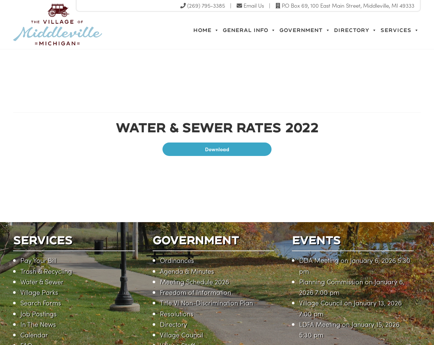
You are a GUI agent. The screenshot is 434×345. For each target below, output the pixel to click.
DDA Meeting (319, 260)
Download (217, 149)
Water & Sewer (42, 281)
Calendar (34, 334)
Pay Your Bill (38, 260)
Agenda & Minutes (187, 271)
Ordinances (177, 260)
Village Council (181, 334)
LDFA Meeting (319, 324)
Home (206, 30)
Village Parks (39, 292)
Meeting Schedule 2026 (194, 281)
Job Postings (38, 313)
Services (400, 30)
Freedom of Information (195, 292)
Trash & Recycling (46, 271)
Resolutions (176, 313)
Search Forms (40, 302)
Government (305, 30)
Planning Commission (331, 281)
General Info (249, 30)
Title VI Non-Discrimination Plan (206, 302)
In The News (38, 324)
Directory (355, 30)
